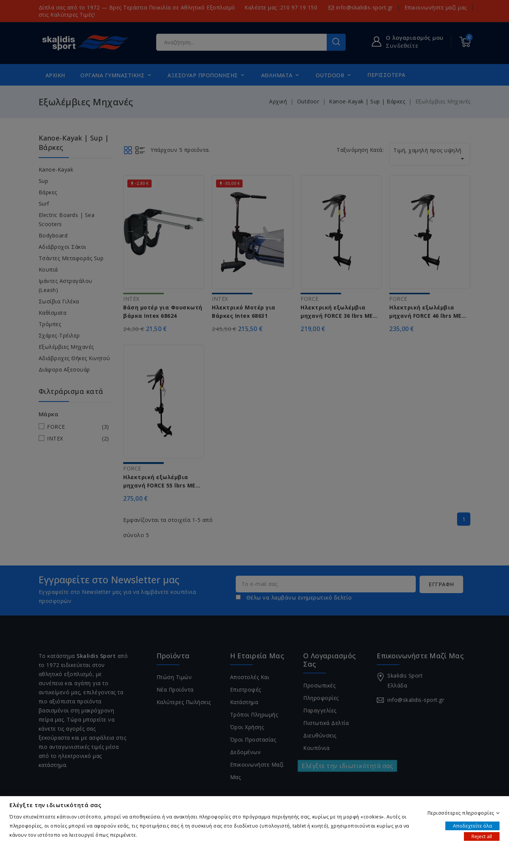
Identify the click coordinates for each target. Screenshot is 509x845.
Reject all (481, 836)
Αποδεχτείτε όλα (472, 825)
